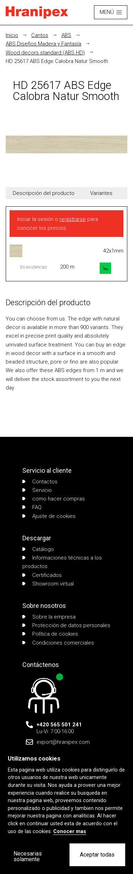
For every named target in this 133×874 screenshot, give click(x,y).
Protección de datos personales (66, 625)
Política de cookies (50, 634)
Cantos (39, 35)
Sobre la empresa (49, 617)
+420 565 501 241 (59, 724)
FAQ (31, 507)
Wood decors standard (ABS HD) (45, 52)
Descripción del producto (43, 193)
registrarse (73, 219)
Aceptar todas (97, 854)
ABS (66, 35)
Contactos (39, 481)
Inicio (12, 35)
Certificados (42, 575)
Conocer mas (69, 831)
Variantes (101, 193)
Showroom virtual (48, 584)
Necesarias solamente (27, 856)
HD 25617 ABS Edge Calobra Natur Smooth (57, 61)
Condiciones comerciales (58, 643)
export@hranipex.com (63, 742)
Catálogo (38, 549)
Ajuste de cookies (49, 516)
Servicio (37, 490)
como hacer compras (53, 499)
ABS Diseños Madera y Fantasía (43, 44)
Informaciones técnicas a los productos (62, 562)
